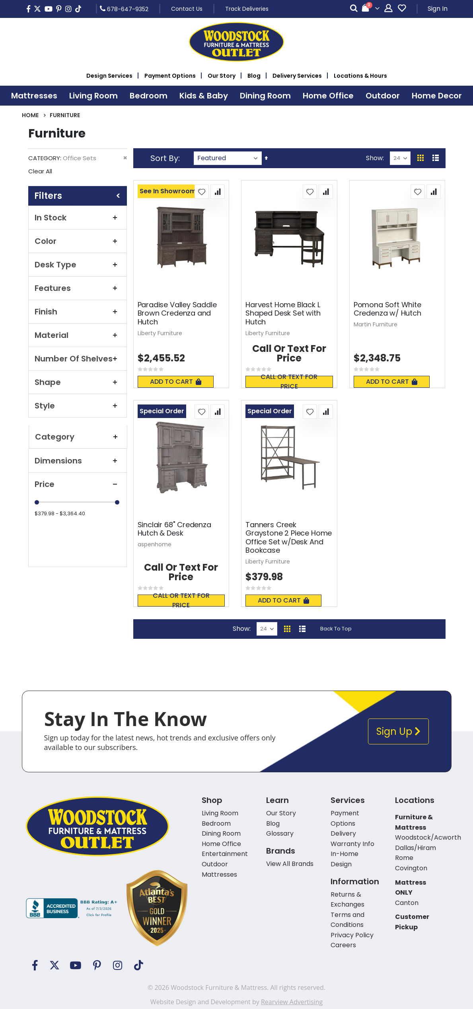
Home (30, 115)
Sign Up (398, 731)
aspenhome (154, 544)
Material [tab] (78, 335)
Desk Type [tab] (78, 264)
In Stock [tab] (78, 217)
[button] (202, 192)
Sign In (438, 8)
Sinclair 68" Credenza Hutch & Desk (174, 529)
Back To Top (336, 628)
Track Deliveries (247, 9)
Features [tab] (78, 288)
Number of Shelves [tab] (78, 358)
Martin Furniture (375, 324)
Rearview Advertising (292, 1001)
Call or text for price (289, 382)
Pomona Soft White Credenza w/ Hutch (387, 309)
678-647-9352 (124, 8)
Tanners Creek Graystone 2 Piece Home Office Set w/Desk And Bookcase (288, 537)
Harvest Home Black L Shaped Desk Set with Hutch (282, 313)
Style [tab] (78, 405)
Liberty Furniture (160, 333)
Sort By (164, 158)
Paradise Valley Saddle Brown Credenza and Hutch (177, 313)
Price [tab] (78, 484)
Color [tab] (78, 241)
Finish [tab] (78, 311)
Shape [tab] (78, 382)
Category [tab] (78, 436)
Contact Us (186, 9)
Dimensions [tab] (78, 460)
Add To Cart (175, 381)
